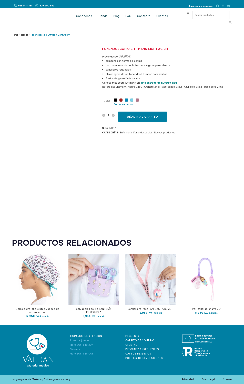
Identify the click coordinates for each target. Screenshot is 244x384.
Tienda (24, 34)
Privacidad (188, 379)
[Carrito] (188, 12)
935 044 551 (25, 6)
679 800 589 (47, 6)
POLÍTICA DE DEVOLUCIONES (144, 358)
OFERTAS (131, 344)
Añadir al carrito (142, 117)
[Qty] (108, 115)
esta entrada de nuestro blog (158, 82)
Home (15, 34)
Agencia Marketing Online (36, 379)
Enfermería (126, 132)
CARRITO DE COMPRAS (140, 340)
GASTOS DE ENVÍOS (138, 353)
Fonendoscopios (142, 132)
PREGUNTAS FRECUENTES (142, 349)
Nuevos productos (164, 132)
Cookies (227, 379)
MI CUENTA (132, 336)
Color (107, 100)
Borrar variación (123, 104)
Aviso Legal (208, 379)
